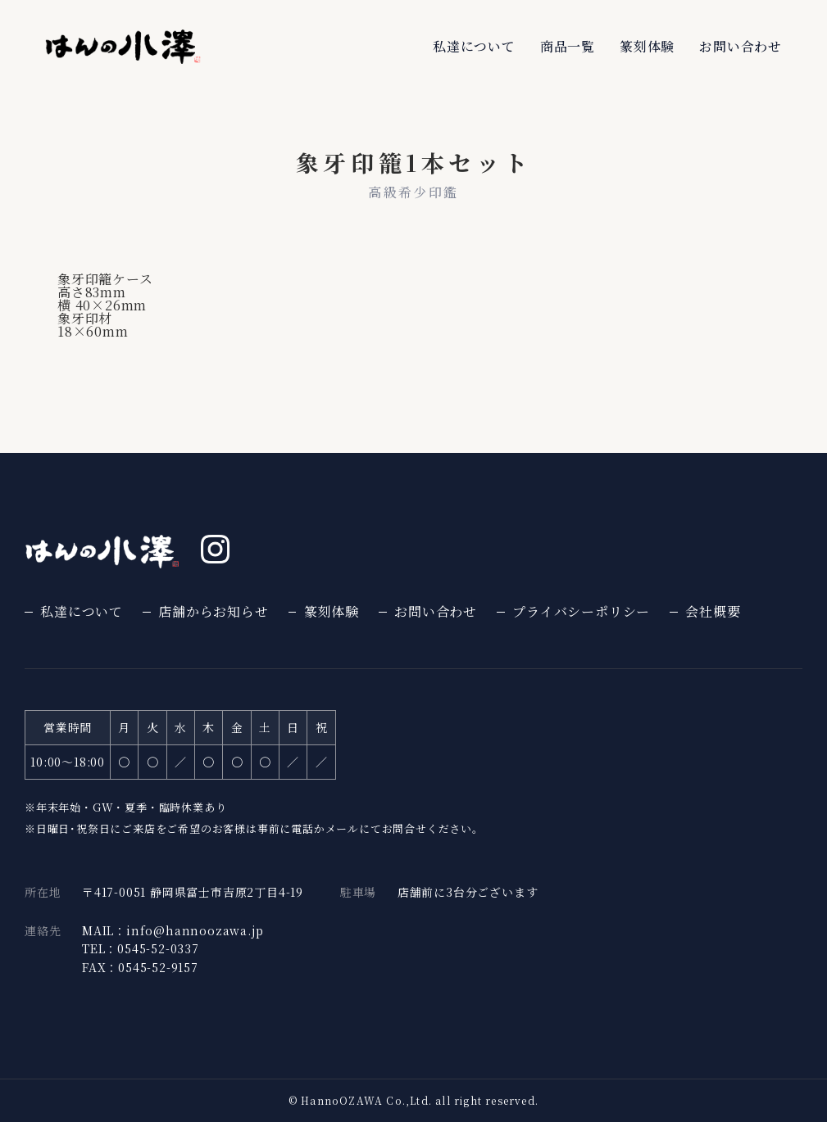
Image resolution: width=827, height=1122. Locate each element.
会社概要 (712, 611)
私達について (474, 46)
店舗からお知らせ (213, 611)
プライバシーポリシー (581, 611)
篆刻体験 (647, 46)
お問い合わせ (740, 46)
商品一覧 (567, 46)
